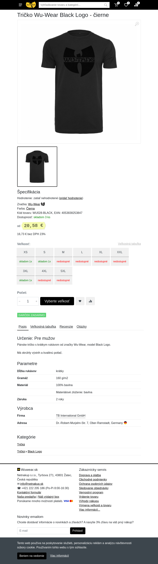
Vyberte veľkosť (57, 301)
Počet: (22, 292)
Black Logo (35, 451)
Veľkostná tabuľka (129, 243)
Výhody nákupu (89, 501)
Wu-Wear (34, 204)
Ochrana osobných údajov (95, 483)
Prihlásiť (77, 530)
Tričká (21, 444)
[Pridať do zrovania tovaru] (90, 301)
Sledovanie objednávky (94, 488)
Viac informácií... (89, 509)
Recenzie (66, 326)
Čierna (30, 208)
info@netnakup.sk (31, 483)
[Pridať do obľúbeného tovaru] (80, 301)
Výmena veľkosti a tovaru (95, 505)
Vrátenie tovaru (88, 496)
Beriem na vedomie (32, 555)
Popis (23, 326)
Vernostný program (91, 492)
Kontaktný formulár (29, 492)
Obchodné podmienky (93, 479)
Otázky (82, 326)
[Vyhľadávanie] (70, 5)
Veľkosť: (23, 244)
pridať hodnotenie (71, 198)
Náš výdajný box (48, 496)
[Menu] (20, 5)
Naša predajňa (26, 496)
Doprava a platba (90, 475)
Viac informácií (59, 555)
